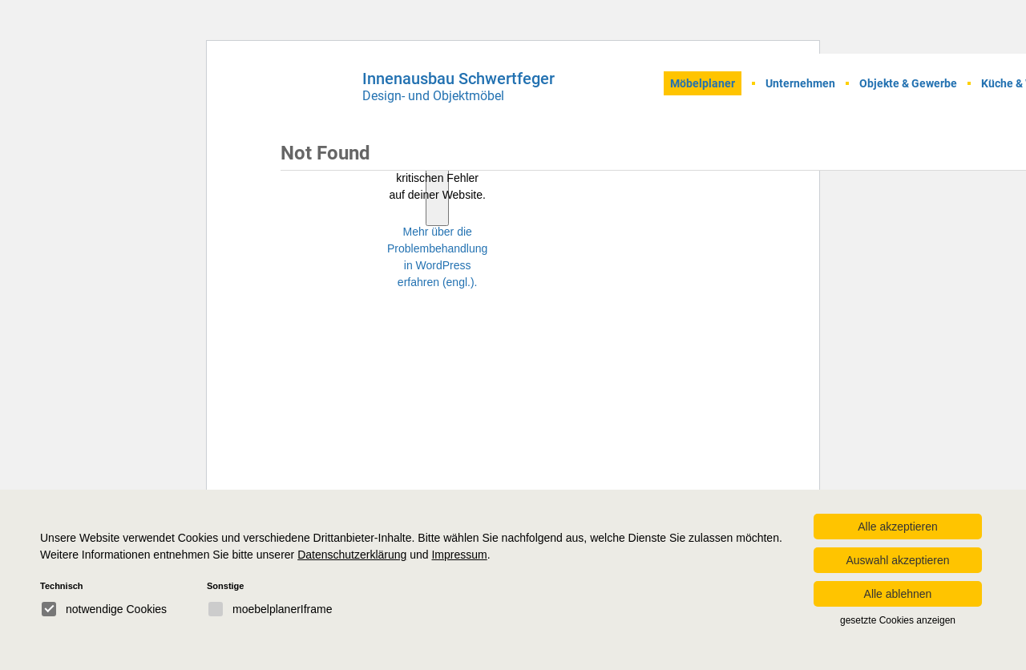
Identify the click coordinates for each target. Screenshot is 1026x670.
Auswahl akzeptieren (897, 560)
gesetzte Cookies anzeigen (897, 620)
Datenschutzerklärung (351, 554)
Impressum (459, 554)
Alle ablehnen (898, 593)
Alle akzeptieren (898, 526)
